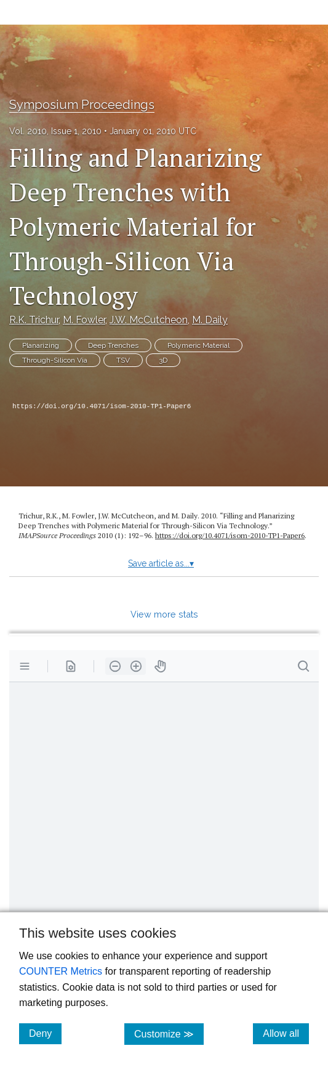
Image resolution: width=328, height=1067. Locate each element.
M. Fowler (84, 320)
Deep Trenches (113, 345)
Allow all (286, 1033)
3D (163, 360)
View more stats (164, 614)
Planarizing (40, 345)
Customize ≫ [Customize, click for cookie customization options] (169, 1033)
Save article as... (161, 563)
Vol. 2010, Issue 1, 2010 (55, 131)
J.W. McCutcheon (149, 320)
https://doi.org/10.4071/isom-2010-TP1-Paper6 (101, 406)
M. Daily (210, 320)
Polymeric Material (198, 345)
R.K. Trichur (33, 320)
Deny (45, 1033)
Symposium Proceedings (81, 104)
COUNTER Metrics (60, 971)
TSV (123, 360)
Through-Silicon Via (54, 360)
